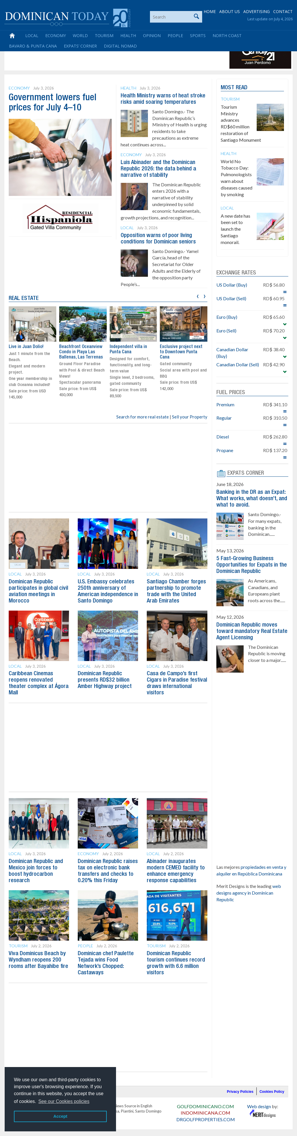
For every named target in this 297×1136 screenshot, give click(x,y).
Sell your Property (189, 416)
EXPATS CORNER (245, 473)
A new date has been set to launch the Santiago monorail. (235, 229)
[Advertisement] (111, 56)
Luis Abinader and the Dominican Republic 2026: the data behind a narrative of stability (158, 169)
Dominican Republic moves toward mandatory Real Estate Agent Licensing (251, 631)
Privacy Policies (240, 1092)
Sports (198, 35)
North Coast (227, 35)
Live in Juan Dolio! (26, 347)
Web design (259, 1106)
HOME (210, 11)
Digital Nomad (120, 46)
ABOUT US (229, 11)
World (80, 35)
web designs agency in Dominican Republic (248, 892)
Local (31, 35)
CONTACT (283, 11)
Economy (55, 35)
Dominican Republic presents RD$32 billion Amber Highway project (105, 680)
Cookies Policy (272, 1092)
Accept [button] (60, 1116)
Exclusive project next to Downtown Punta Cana (181, 352)
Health (128, 35)
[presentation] (197, 295)
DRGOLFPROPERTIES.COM (205, 1119)
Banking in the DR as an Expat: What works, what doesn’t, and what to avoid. (251, 499)
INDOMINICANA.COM (205, 1112)
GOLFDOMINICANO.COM (205, 1106)
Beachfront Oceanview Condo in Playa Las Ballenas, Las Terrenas (81, 352)
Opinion (152, 35)
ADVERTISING (256, 11)
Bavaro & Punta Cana (33, 46)
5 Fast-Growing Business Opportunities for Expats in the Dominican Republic (251, 565)
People (175, 35)
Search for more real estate (142, 416)
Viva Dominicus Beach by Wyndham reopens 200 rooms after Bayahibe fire (38, 960)
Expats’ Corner (80, 46)
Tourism (104, 35)
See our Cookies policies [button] (63, 1101)
